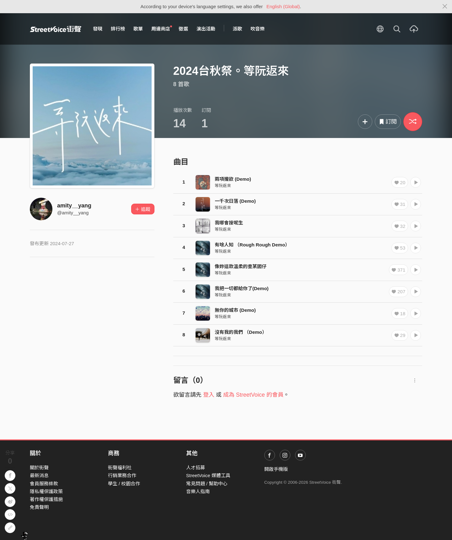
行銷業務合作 (122, 475)
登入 (208, 395)
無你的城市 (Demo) (235, 310)
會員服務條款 (44, 483)
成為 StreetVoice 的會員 (253, 395)
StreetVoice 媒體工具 (208, 475)
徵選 (183, 28)
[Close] (445, 6)
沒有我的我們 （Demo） (241, 332)
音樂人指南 (198, 491)
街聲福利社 (120, 467)
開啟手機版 (276, 469)
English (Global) (283, 6)
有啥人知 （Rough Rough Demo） (252, 244)
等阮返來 (223, 185)
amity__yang (74, 205)
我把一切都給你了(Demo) (242, 288)
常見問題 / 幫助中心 (207, 483)
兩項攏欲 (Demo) (233, 179)
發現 (97, 28)
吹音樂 (257, 28)
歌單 (138, 28)
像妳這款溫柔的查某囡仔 (240, 266)
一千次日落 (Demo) (235, 201)
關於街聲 (39, 467)
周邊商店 (161, 28)
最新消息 (39, 475)
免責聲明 (39, 507)
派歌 (237, 28)
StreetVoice (56, 29)
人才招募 (195, 467)
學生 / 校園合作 (124, 483)
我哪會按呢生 (229, 222)
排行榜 (118, 28)
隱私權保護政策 (46, 491)
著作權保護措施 (46, 499)
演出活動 (205, 28)
